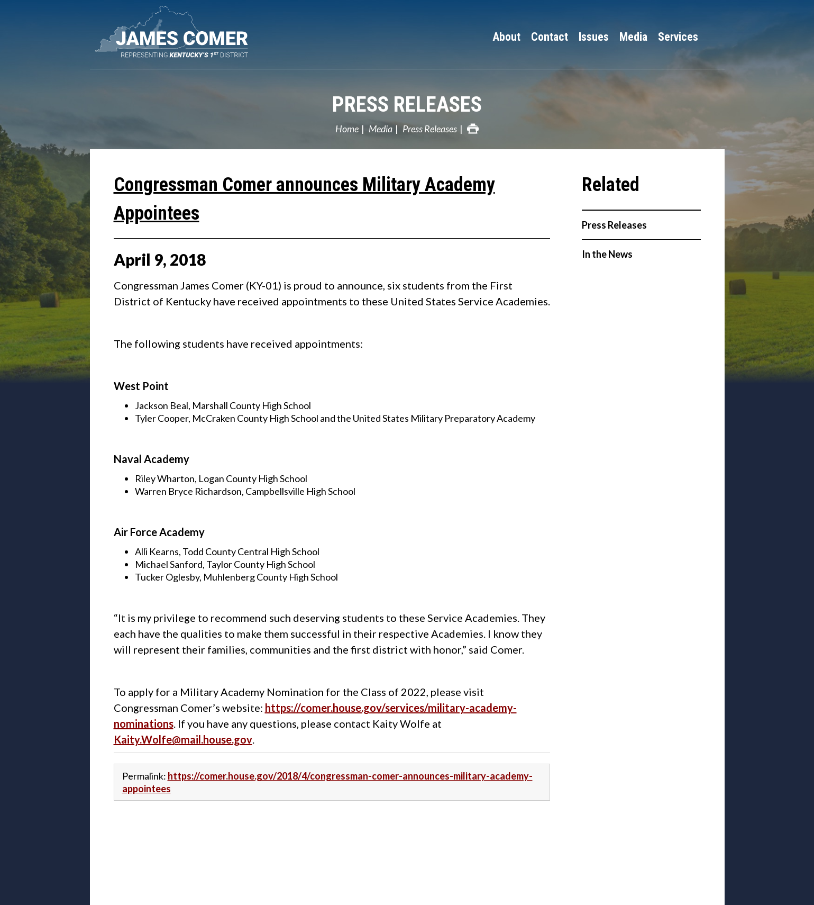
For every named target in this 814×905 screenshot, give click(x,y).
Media (380, 128)
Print (473, 128)
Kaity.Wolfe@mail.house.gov (183, 739)
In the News (607, 254)
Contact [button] (549, 36)
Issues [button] (594, 36)
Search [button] (714, 37)
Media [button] (633, 36)
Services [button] (678, 36)
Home (347, 128)
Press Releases (407, 104)
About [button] (506, 36)
